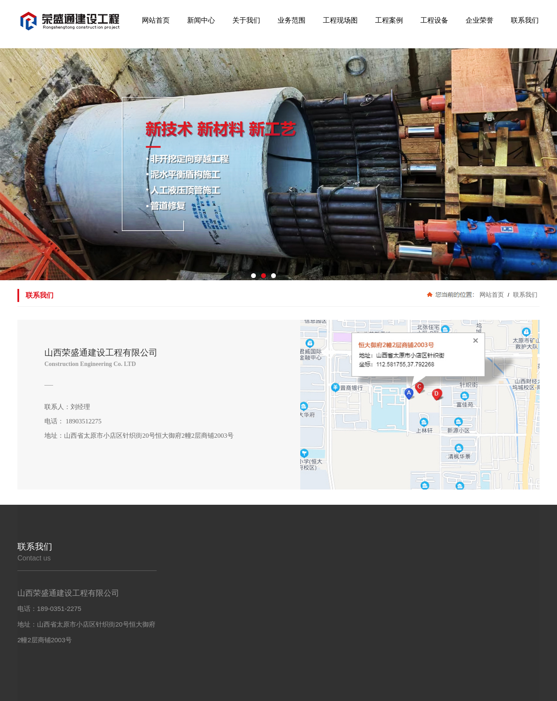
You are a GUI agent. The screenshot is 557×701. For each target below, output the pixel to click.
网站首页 (492, 294)
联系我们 (524, 294)
